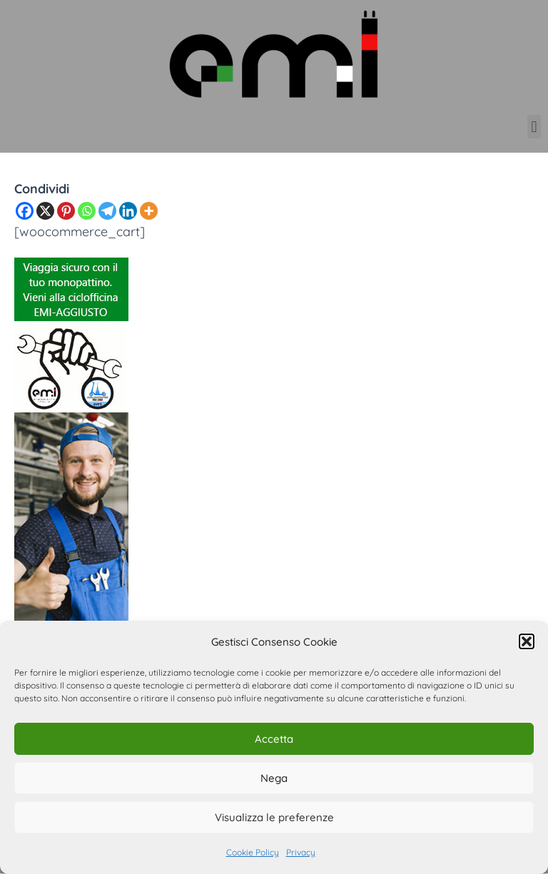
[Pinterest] (66, 211)
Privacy (300, 852)
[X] (45, 211)
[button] (526, 641)
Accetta (274, 739)
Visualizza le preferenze (274, 817)
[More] (149, 211)
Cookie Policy (252, 852)
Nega (274, 778)
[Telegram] (107, 211)
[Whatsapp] (87, 211)
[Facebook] (25, 211)
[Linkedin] (128, 211)
